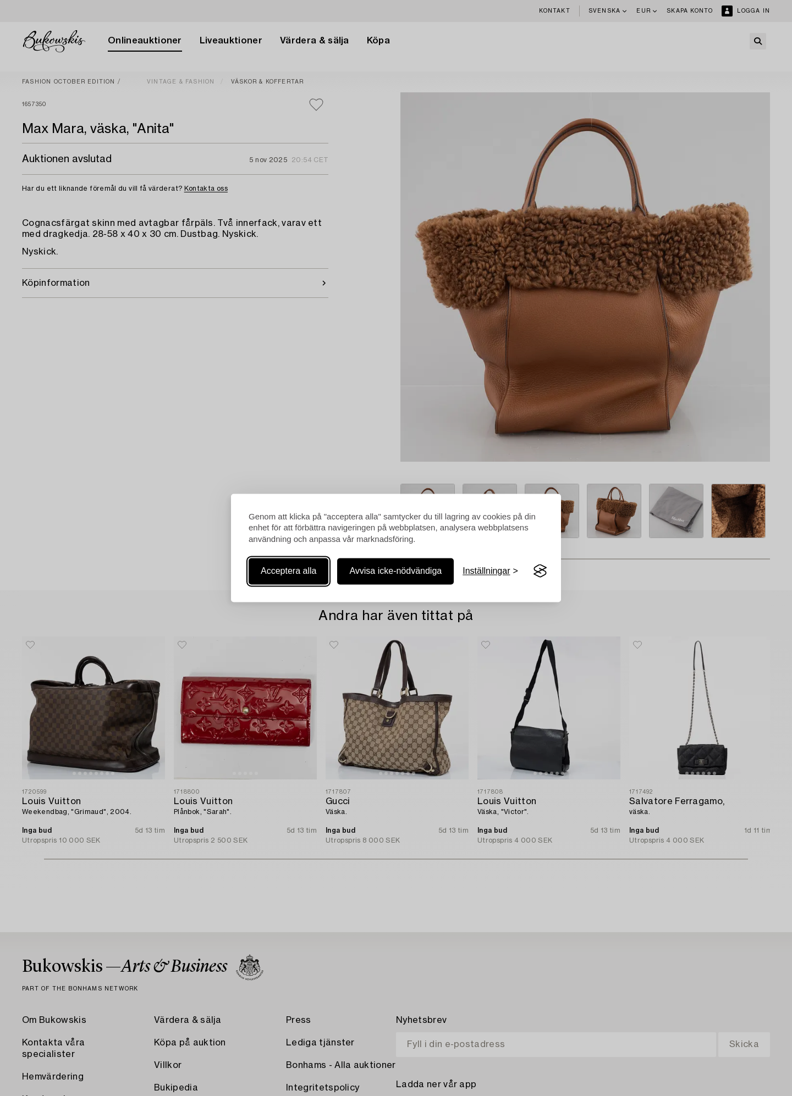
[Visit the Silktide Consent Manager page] (540, 571)
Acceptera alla (288, 570)
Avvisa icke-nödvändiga (395, 570)
